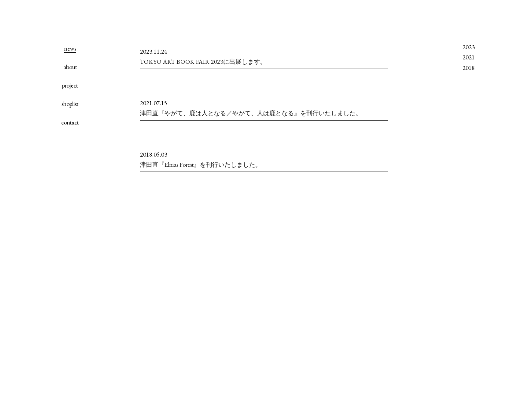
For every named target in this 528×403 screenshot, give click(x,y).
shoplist (70, 104)
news (70, 48)
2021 (468, 57)
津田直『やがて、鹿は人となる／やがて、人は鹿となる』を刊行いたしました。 (251, 113)
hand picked (70, 18)
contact (70, 122)
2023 (468, 47)
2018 (468, 68)
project (70, 85)
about (70, 67)
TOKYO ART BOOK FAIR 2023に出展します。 (203, 62)
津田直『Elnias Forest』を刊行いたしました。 (200, 165)
